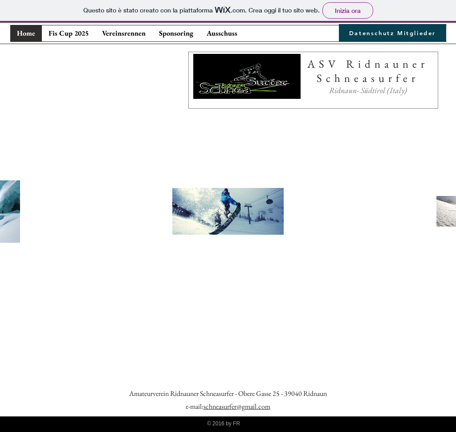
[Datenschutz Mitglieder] (392, 33)
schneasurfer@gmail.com (237, 406)
